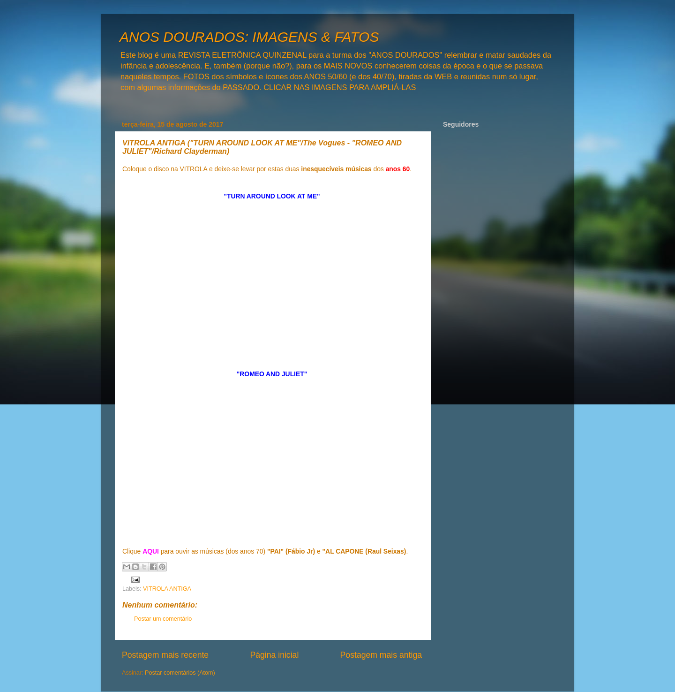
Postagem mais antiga (381, 655)
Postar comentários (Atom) (180, 672)
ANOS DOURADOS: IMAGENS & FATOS (249, 37)
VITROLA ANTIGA (167, 589)
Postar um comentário (163, 619)
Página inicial (274, 655)
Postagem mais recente (165, 655)
